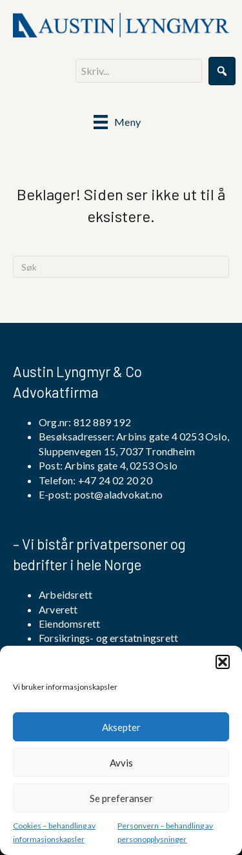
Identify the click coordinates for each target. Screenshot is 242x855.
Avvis (121, 762)
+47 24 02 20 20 (114, 480)
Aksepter (121, 727)
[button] (222, 661)
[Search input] (139, 71)
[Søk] (121, 267)
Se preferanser (121, 798)
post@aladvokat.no (118, 494)
